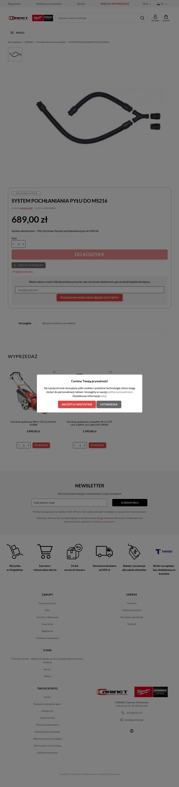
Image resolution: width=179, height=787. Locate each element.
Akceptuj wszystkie (77, 404)
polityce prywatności (119, 392)
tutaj (103, 396)
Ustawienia (109, 404)
